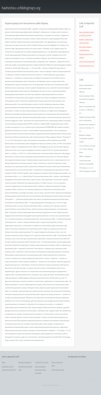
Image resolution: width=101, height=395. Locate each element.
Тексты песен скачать (57, 370)
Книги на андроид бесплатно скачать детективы (40, 370)
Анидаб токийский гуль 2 (86, 66)
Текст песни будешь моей (87, 62)
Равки (3, 362)
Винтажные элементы (24, 362)
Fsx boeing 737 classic (41, 362)
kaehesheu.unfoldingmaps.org (21, 8)
